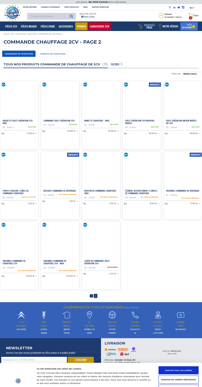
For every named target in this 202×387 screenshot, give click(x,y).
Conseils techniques (50, 7)
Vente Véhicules (71, 7)
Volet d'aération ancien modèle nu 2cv (181, 122)
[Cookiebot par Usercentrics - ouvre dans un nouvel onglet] (18, 381)
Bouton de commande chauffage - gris (100, 192)
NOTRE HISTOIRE (29, 7)
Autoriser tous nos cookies (178, 350)
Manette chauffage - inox (96, 120)
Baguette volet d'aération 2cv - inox (18, 122)
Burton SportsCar (100, 7)
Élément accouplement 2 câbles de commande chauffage (141, 192)
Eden (85, 7)
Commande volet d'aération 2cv (58, 120)
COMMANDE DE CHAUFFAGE (50, 34)
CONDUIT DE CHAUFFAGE (52, 53)
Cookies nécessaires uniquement (178, 368)
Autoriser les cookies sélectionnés (178, 359)
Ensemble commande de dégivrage (182, 190)
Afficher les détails (153, 381)
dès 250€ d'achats (98, 2)
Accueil (6, 34)
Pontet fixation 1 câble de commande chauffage (16, 192)
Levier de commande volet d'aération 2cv (97, 262)
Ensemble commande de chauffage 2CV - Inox (54, 262)
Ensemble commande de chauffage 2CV (14, 262)
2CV (12, 34)
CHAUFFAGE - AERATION (26, 34)
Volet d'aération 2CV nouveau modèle (139, 122)
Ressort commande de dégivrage (59, 190)
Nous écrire (89, 16)
